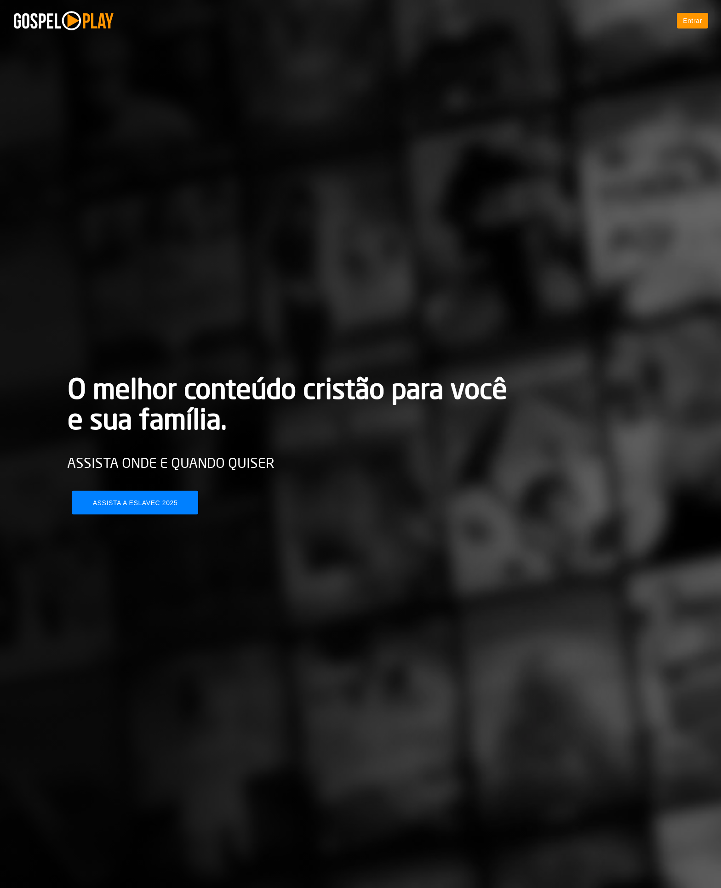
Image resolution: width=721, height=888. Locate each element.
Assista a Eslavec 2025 (135, 503)
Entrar (692, 20)
